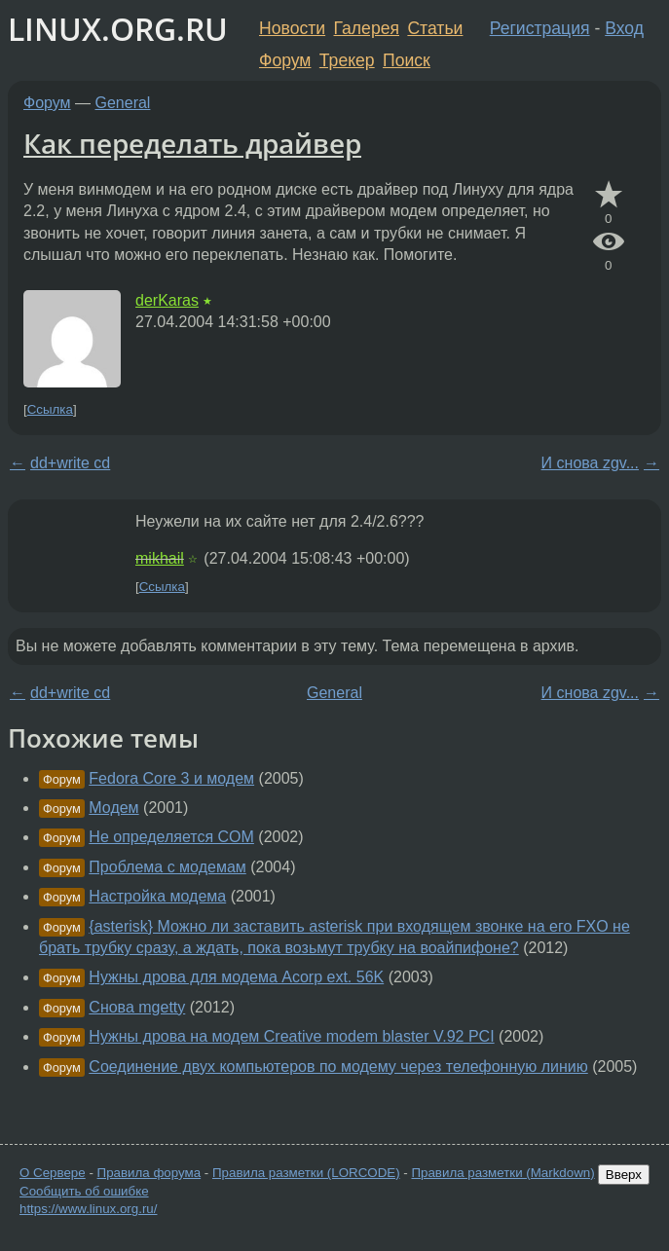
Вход (624, 28)
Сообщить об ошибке (84, 1191)
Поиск (406, 60)
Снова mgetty (137, 1007)
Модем (113, 807)
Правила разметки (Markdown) (502, 1172)
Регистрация (540, 28)
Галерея (366, 28)
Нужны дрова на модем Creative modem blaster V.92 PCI (291, 1036)
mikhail (159, 558)
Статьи (435, 28)
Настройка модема (157, 896)
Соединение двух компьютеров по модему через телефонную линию (338, 1066)
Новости (292, 28)
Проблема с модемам (167, 867)
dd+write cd (70, 463)
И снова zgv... (590, 463)
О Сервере (52, 1172)
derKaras (167, 300)
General (123, 102)
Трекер (347, 60)
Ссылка (50, 409)
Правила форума (149, 1172)
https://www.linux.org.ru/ (88, 1208)
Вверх (624, 1174)
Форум (285, 60)
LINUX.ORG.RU (118, 29)
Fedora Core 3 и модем (171, 778)
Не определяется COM (171, 836)
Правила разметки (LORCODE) (306, 1172)
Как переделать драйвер (192, 143)
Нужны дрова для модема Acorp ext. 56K (236, 977)
